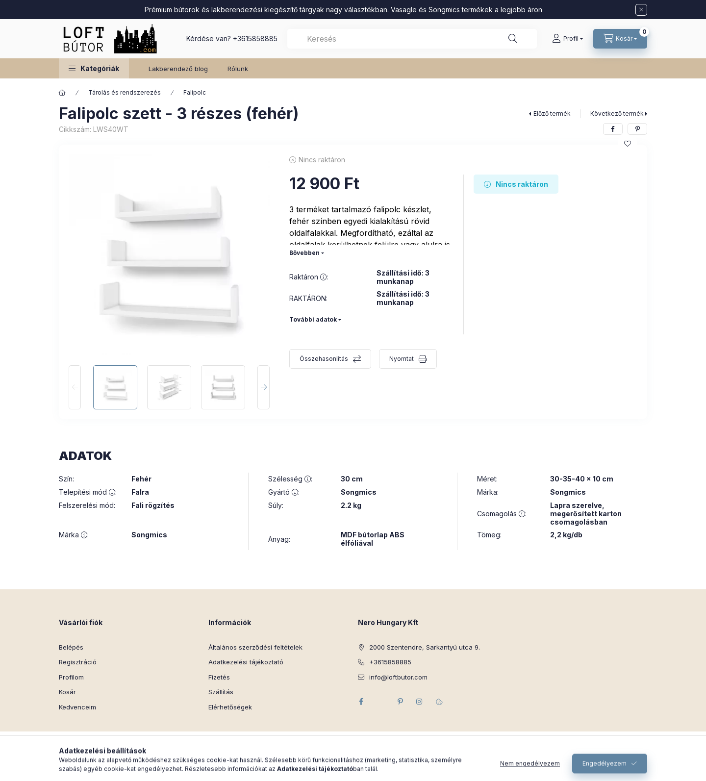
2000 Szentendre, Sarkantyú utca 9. (424, 647)
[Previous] (75, 387)
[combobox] (412, 39)
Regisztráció (78, 662)
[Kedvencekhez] (627, 144)
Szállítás (220, 692)
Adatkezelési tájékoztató (245, 662)
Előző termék (552, 113)
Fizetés (219, 677)
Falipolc (194, 92)
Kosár (67, 692)
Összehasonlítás (324, 358)
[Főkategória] (62, 92)
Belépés (71, 647)
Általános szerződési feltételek (255, 647)
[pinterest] (637, 129)
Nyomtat (401, 358)
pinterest (400, 701)
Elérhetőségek (230, 707)
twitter (380, 701)
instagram (419, 701)
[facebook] (613, 129)
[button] (94, 68)
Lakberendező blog (178, 69)
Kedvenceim (77, 707)
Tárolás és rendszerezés (124, 92)
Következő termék (617, 113)
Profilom (71, 677)
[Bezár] (641, 10)
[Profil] (567, 39)
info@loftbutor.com (398, 677)
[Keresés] (513, 38)
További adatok (313, 319)
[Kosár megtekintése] (620, 39)
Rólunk (237, 69)
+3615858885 (255, 38)
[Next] (263, 387)
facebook (361, 701)
